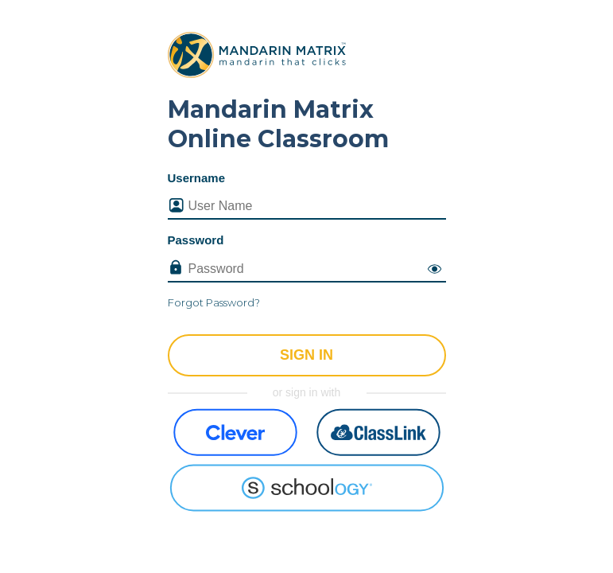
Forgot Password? (214, 302)
